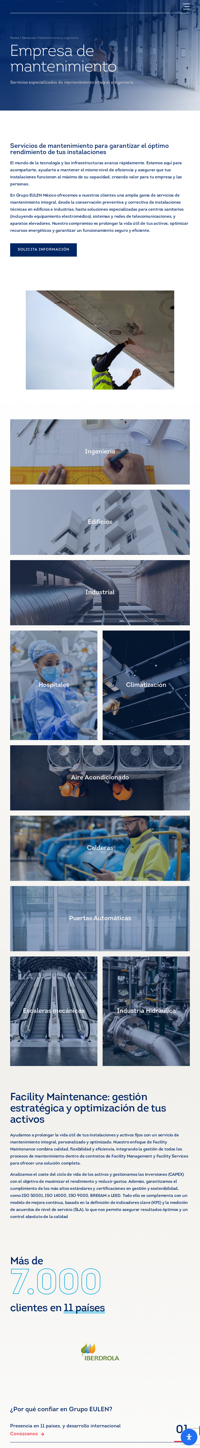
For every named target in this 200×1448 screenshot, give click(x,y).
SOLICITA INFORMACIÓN (43, 250)
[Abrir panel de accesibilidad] (189, 1437)
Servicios (28, 38)
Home (14, 38)
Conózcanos (27, 1434)
